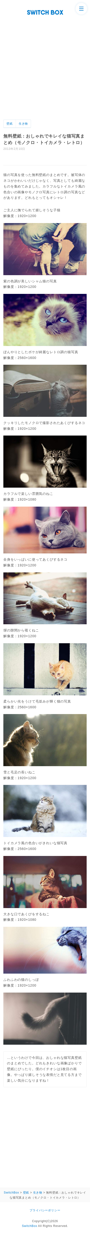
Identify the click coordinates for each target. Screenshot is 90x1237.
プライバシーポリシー (45, 1210)
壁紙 (9, 123)
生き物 (23, 123)
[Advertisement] (45, 72)
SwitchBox (29, 1226)
